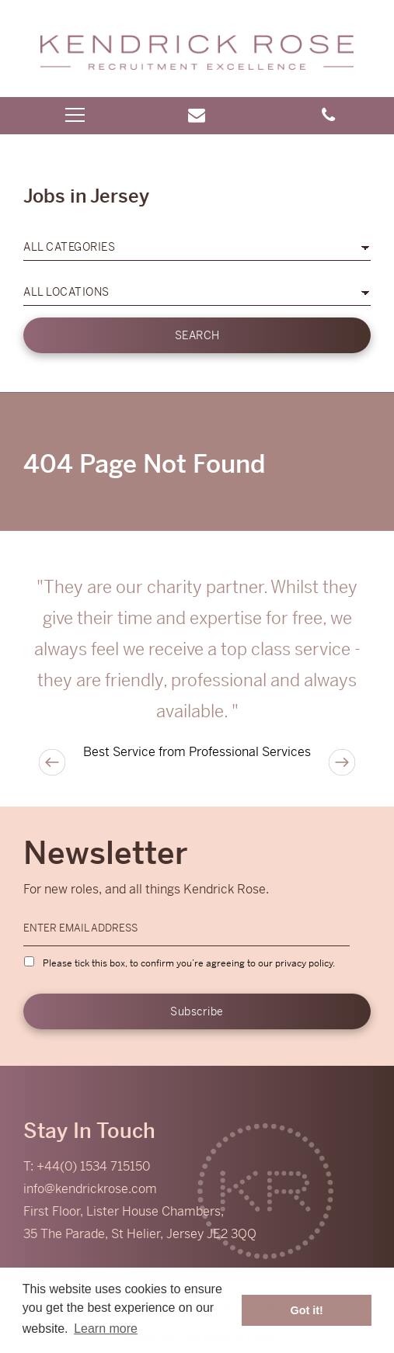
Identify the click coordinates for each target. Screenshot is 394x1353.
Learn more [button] (106, 1328)
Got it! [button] (307, 1310)
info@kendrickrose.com (90, 1189)
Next (342, 762)
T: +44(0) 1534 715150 (86, 1166)
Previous (52, 762)
